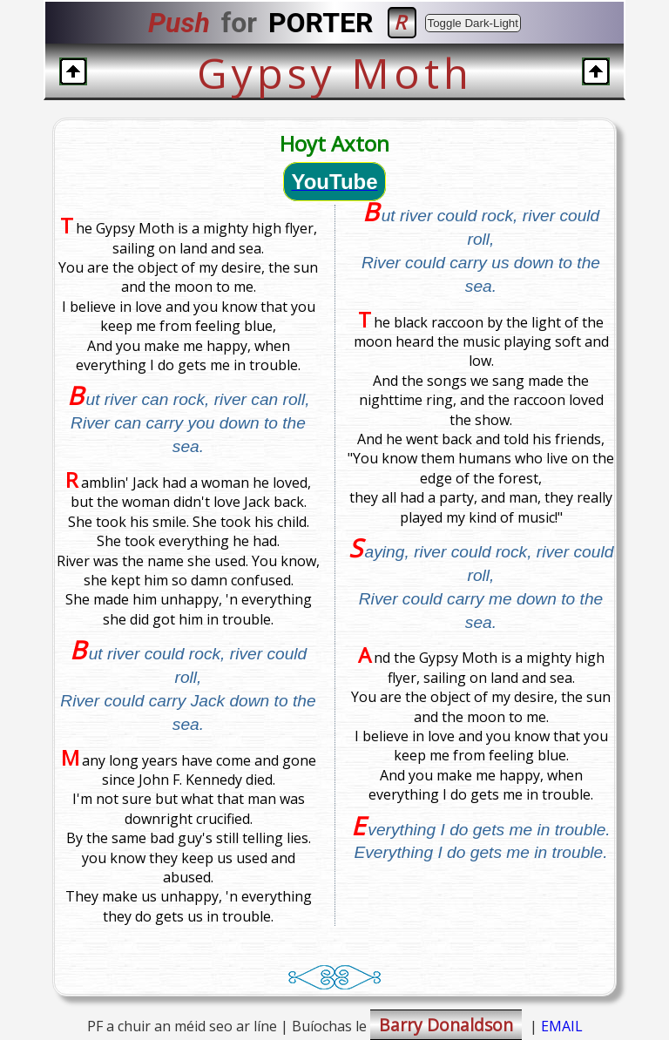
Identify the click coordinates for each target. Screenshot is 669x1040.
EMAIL (562, 1026)
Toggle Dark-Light (473, 23)
